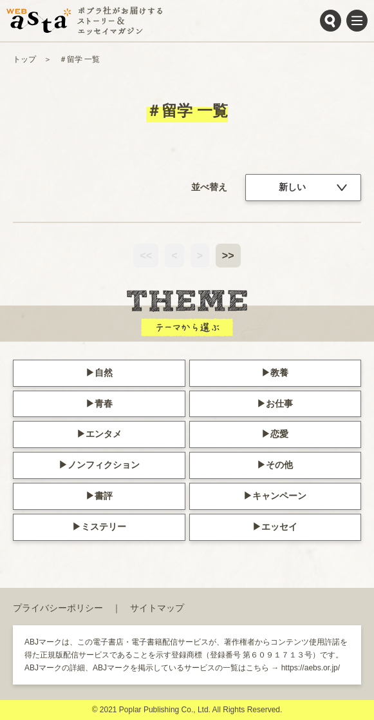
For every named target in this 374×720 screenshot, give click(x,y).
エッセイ (279, 526)
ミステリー (103, 526)
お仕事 (279, 403)
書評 (104, 496)
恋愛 (279, 434)
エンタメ (104, 434)
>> (228, 255)
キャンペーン (279, 496)
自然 (104, 372)
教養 (279, 372)
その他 (279, 465)
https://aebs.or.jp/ (310, 667)
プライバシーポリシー (58, 608)
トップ (24, 59)
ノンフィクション (104, 465)
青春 (104, 403)
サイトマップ (157, 608)
